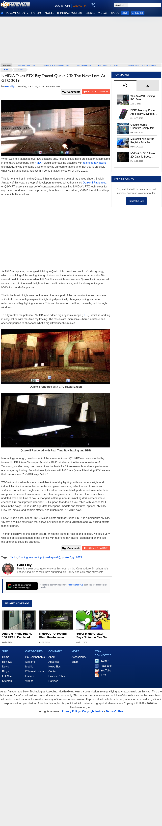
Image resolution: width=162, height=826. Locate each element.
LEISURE (90, 12)
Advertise (53, 661)
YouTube (106, 670)
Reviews (7, 661)
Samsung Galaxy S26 (26, 65)
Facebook (106, 665)
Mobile (29, 666)
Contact (52, 671)
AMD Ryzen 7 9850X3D (108, 65)
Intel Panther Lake (84, 65)
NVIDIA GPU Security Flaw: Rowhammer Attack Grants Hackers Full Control (54, 635)
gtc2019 (77, 557)
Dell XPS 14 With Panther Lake (56, 65)
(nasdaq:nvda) (51, 557)
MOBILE (49, 12)
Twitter (104, 661)
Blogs (5, 671)
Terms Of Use (114, 711)
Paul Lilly (24, 565)
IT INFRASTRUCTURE (69, 12)
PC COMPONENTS (17, 12)
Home (5, 657)
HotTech (53, 681)
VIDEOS (102, 12)
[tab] (125, 85)
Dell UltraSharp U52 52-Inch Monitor (141, 65)
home (6, 70)
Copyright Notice (93, 711)
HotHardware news (74, 585)
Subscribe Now (136, 201)
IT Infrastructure (34, 671)
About (51, 657)
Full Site (7, 676)
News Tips (54, 666)
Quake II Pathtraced (94, 182)
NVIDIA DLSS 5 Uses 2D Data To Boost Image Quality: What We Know (143, 155)
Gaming (23, 557)
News (20, 70)
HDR (85, 315)
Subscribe (138, 12)
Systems (30, 661)
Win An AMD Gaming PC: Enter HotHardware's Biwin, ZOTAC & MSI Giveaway (143, 98)
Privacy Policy (56, 676)
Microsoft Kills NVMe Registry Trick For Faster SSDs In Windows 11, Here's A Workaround (143, 141)
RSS (103, 675)
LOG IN (59, 5)
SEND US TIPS (79, 5)
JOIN (67, 5)
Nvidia (13, 557)
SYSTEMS (36, 12)
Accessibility (79, 657)
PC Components (35, 657)
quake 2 (66, 557)
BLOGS (114, 12)
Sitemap (7, 681)
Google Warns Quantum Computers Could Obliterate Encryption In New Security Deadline (143, 126)
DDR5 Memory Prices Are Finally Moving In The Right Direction (143, 112)
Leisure (29, 676)
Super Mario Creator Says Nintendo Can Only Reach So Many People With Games (92, 635)
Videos (29, 681)
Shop (125, 12)
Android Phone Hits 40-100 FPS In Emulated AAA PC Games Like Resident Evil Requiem (17, 635)
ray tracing (35, 557)
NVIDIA (38, 162)
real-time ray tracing (95, 162)
